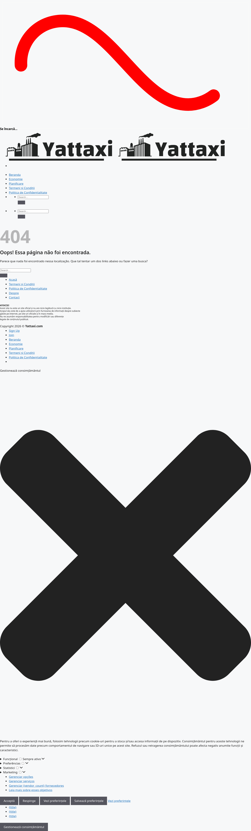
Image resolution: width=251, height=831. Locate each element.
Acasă (13, 280)
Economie (16, 179)
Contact (14, 297)
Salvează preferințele (89, 801)
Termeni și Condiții (22, 188)
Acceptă (9, 801)
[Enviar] (21, 202)
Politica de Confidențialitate (28, 192)
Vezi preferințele (55, 801)
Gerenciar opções (21, 777)
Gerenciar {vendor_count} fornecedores (36, 786)
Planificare (16, 184)
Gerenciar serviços (22, 781)
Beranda (15, 175)
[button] (125, 556)
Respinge (29, 801)
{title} (13, 807)
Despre (14, 293)
